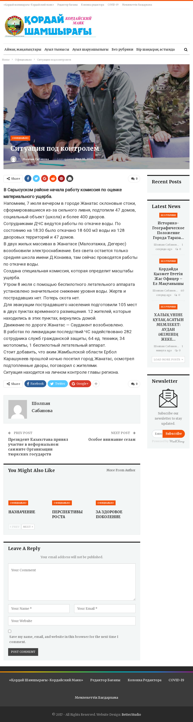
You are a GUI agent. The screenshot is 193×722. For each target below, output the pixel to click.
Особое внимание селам (112, 439)
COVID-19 (113, 4)
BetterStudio (131, 714)
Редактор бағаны (67, 4)
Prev (14, 527)
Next (28, 527)
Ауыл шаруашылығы (90, 49)
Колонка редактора (92, 4)
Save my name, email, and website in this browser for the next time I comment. (63, 639)
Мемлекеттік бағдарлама (137, 4)
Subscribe (174, 434)
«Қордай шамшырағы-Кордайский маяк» (28, 4)
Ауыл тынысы (56, 49)
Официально (20, 138)
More (140, 49)
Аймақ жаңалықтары (22, 49)
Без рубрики (122, 49)
